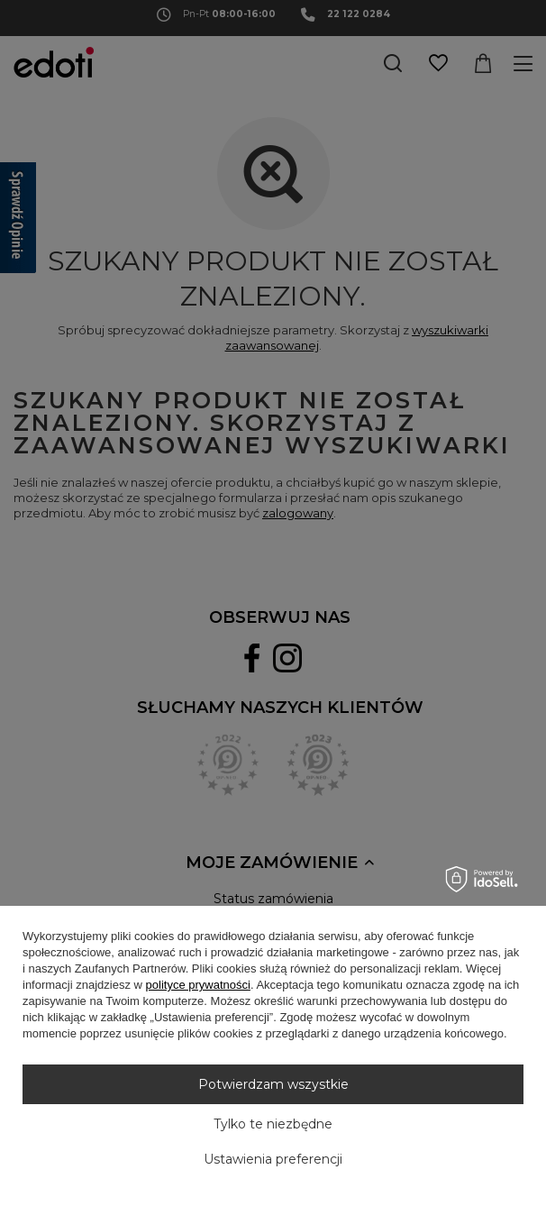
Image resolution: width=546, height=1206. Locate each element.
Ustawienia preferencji (273, 1159)
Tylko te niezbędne (273, 1124)
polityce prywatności (198, 984)
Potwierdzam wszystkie (273, 1084)
